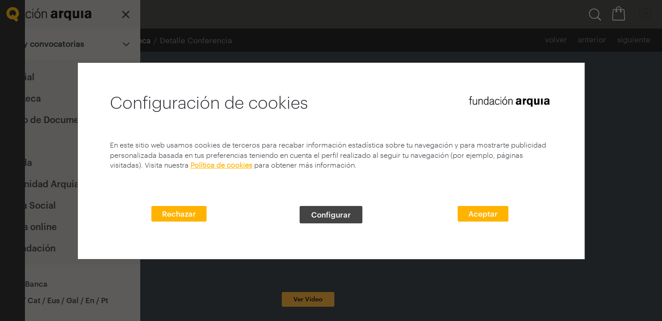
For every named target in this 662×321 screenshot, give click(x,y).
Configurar (331, 214)
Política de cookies (221, 164)
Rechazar (179, 213)
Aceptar (483, 213)
